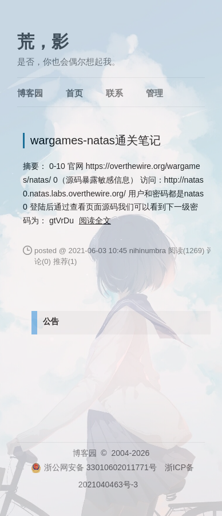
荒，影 (43, 41)
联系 (114, 93)
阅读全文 (95, 220)
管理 (154, 93)
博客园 (30, 93)
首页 (74, 93)
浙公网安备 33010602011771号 (94, 467)
